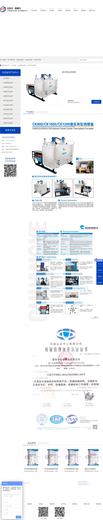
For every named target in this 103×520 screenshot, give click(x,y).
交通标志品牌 (8, 87)
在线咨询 (96, 102)
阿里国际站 (72, 1)
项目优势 (67, 10)
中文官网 (56, 1)
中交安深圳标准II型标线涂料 (33, 469)
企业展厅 (60, 10)
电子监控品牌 (8, 100)
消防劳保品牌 (8, 123)
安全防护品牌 (8, 105)
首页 (8, 65)
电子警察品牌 (11, 59)
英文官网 (64, 1)
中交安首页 (34, 10)
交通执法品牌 (8, 114)
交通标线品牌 (20, 59)
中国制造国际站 (82, 1)
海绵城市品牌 (8, 109)
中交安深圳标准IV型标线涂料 (73, 469)
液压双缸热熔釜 (32, 65)
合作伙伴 (75, 10)
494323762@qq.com (11, 146)
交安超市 (51, 10)
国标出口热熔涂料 (90, 469)
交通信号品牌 (28, 59)
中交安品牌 (43, 10)
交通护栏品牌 (37, 59)
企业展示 (6, 78)
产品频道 (14, 65)
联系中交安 (92, 10)
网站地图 (91, 1)
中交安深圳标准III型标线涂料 (53, 469)
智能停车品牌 (8, 118)
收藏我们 (99, 1)
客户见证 (63, 504)
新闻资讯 (83, 10)
